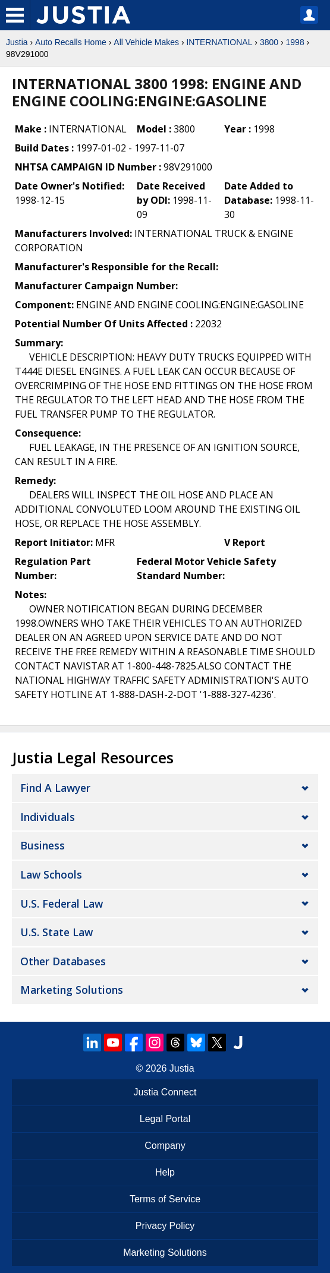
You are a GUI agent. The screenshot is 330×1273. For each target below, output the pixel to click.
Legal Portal (165, 1119)
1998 (295, 42)
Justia (17, 42)
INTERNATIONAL (219, 42)
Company (164, 1146)
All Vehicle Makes (146, 42)
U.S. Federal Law (61, 903)
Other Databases (63, 961)
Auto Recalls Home (70, 42)
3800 (269, 42)
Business (42, 845)
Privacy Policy (165, 1226)
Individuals (47, 817)
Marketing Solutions (71, 990)
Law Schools (51, 874)
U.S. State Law (56, 932)
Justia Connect (165, 1092)
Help (165, 1172)
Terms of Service (165, 1199)
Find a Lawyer (55, 788)
